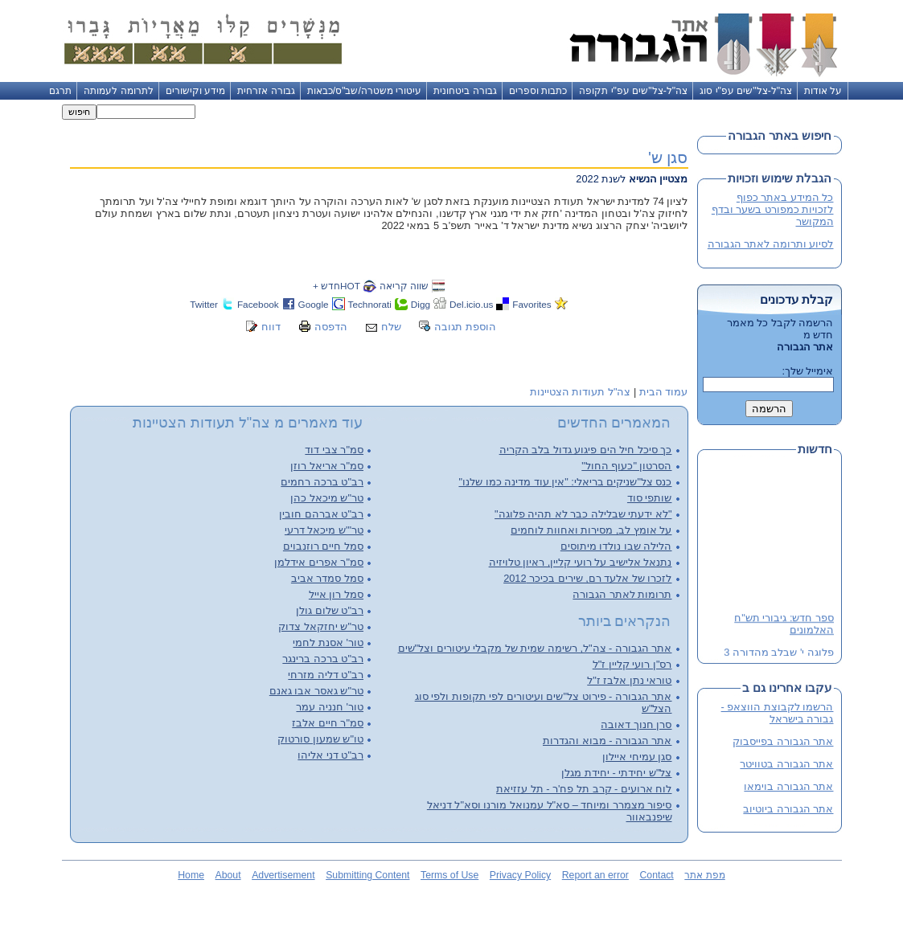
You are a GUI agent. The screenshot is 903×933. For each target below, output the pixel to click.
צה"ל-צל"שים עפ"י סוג (746, 90)
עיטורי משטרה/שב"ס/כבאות (364, 90)
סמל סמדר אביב (327, 578)
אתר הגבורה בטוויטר (786, 764)
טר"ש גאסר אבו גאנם (316, 691)
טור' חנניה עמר (329, 707)
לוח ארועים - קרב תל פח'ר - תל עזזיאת (583, 789)
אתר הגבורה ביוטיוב (788, 809)
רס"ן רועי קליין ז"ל (632, 664)
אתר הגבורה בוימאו (788, 786)
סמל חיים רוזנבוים (323, 546)
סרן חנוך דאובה (636, 724)
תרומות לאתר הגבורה (622, 594)
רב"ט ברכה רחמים (322, 482)
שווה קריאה (404, 285)
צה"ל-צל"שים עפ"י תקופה (633, 90)
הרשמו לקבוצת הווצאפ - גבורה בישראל (777, 713)
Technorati (370, 304)
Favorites (531, 304)
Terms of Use (449, 875)
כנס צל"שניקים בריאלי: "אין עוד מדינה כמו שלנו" (564, 482)
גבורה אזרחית (265, 90)
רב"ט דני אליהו (330, 755)
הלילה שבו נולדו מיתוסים (616, 546)
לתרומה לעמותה (118, 90)
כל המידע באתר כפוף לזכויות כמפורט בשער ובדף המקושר (773, 209)
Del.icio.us (471, 304)
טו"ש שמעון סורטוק (320, 739)
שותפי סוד (649, 498)
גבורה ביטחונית (464, 90)
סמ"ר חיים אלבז (327, 723)
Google (313, 304)
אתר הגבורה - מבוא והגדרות (607, 741)
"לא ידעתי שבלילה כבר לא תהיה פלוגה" (583, 514)
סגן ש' (668, 157)
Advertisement (283, 875)
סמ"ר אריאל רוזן (326, 466)
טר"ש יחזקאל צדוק (320, 626)
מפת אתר (704, 875)
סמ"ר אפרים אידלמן (318, 562)
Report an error (595, 875)
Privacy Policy (520, 875)
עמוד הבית (663, 392)
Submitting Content (367, 875)
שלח (391, 327)
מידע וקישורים (195, 90)
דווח (271, 327)
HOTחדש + (336, 285)
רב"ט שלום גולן (329, 610)
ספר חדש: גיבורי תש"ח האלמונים (784, 624)
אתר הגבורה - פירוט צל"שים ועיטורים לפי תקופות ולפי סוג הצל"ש (543, 702)
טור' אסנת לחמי (328, 642)
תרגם (60, 90)
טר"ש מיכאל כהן (326, 498)
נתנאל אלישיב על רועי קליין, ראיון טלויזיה (580, 562)
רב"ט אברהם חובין (321, 514)
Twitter (204, 304)
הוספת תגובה (465, 327)
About (228, 875)
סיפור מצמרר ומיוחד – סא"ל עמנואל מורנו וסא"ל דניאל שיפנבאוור (549, 811)
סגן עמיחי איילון (636, 757)
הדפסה (330, 327)
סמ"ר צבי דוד (334, 450)
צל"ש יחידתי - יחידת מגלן (616, 773)
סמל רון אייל (336, 594)
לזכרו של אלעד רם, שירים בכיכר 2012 (587, 578)
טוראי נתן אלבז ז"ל (629, 680)
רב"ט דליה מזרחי (325, 675)
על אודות (823, 90)
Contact (656, 875)
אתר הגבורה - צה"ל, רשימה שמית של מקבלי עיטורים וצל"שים (535, 648)
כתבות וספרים (538, 90)
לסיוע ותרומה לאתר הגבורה (771, 244)
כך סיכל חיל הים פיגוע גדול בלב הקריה (585, 450)
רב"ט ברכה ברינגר (322, 659)
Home (191, 875)
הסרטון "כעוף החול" (626, 466)
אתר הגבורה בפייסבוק (783, 741)
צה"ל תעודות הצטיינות (580, 392)
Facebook (258, 304)
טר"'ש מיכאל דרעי (324, 530)
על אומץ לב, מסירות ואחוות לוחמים (591, 530)
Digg (420, 304)
